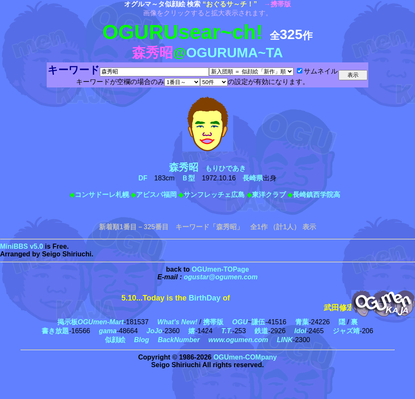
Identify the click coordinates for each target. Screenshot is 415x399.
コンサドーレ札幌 (102, 194)
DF (142, 178)
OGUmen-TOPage (220, 269)
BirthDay (204, 298)
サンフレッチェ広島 (214, 194)
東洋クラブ (269, 194)
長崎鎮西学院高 (316, 194)
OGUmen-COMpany (245, 357)
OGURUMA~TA (234, 52)
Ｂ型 (188, 178)
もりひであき (211, 168)
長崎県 (253, 178)
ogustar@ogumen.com (221, 277)
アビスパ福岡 (156, 194)
